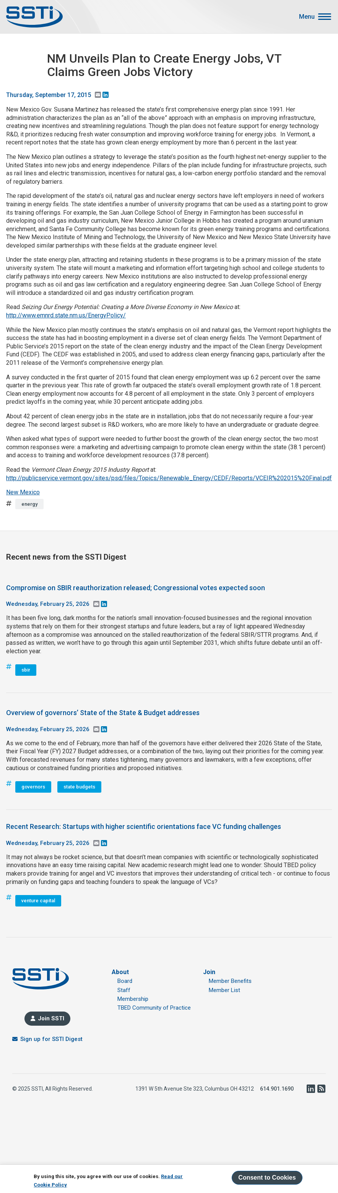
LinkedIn (310, 1088)
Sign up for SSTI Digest (51, 1039)
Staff (123, 990)
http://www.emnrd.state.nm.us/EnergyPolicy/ (66, 315)
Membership (132, 999)
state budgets (79, 787)
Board (124, 981)
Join (209, 972)
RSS (321, 1088)
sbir (25, 670)
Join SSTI (51, 1018)
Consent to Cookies (267, 1177)
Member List (224, 990)
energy (29, 504)
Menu (307, 16)
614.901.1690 (277, 1089)
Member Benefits (230, 981)
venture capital (38, 900)
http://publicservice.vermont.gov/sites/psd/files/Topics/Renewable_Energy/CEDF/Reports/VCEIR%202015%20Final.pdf (169, 478)
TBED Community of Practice (154, 1007)
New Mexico (23, 492)
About (120, 972)
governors (33, 787)
